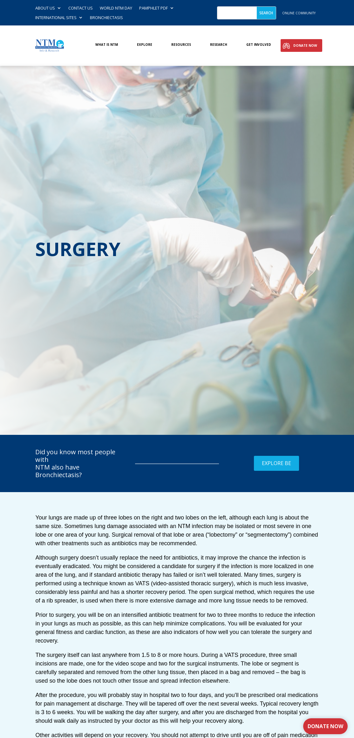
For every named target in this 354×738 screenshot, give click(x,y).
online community (299, 13)
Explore (144, 45)
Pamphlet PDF (153, 8)
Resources (181, 45)
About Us (45, 8)
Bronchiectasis (106, 17)
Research (218, 45)
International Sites (56, 17)
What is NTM (106, 45)
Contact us (80, 8)
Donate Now (305, 45)
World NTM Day (116, 8)
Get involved (258, 45)
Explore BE (276, 463)
